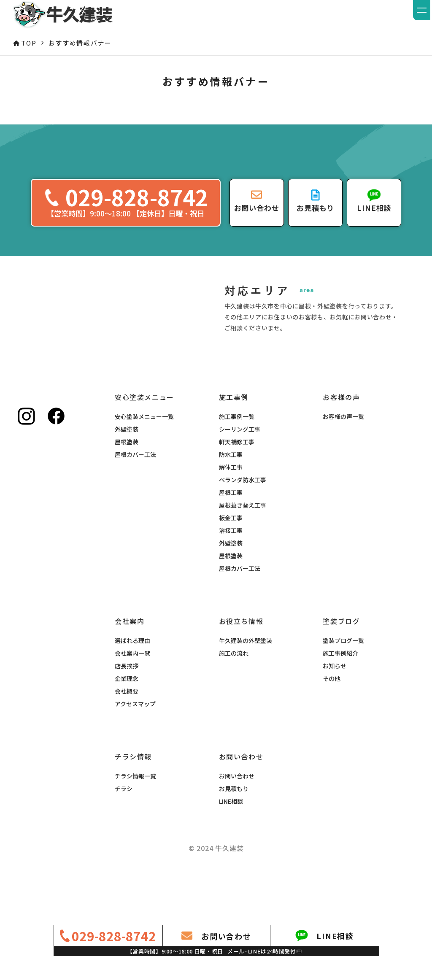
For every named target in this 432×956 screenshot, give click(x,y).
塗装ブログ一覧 (343, 682)
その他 (331, 720)
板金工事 (231, 560)
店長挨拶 (126, 708)
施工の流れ (233, 695)
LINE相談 (231, 843)
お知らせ (334, 708)
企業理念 (126, 720)
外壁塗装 (126, 471)
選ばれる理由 (132, 682)
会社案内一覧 (132, 695)
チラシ (123, 830)
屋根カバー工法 (135, 496)
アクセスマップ (135, 746)
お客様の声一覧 (343, 458)
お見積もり (233, 830)
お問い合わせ (236, 818)
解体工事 (231, 509)
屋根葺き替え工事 (242, 547)
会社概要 (126, 733)
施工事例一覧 (236, 458)
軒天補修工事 (236, 484)
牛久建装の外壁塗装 (245, 682)
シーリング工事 (239, 471)
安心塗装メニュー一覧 (144, 458)
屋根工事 (231, 534)
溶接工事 (231, 572)
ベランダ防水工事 (242, 522)
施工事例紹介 (340, 695)
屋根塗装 (126, 484)
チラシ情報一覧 (135, 818)
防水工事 (231, 496)
